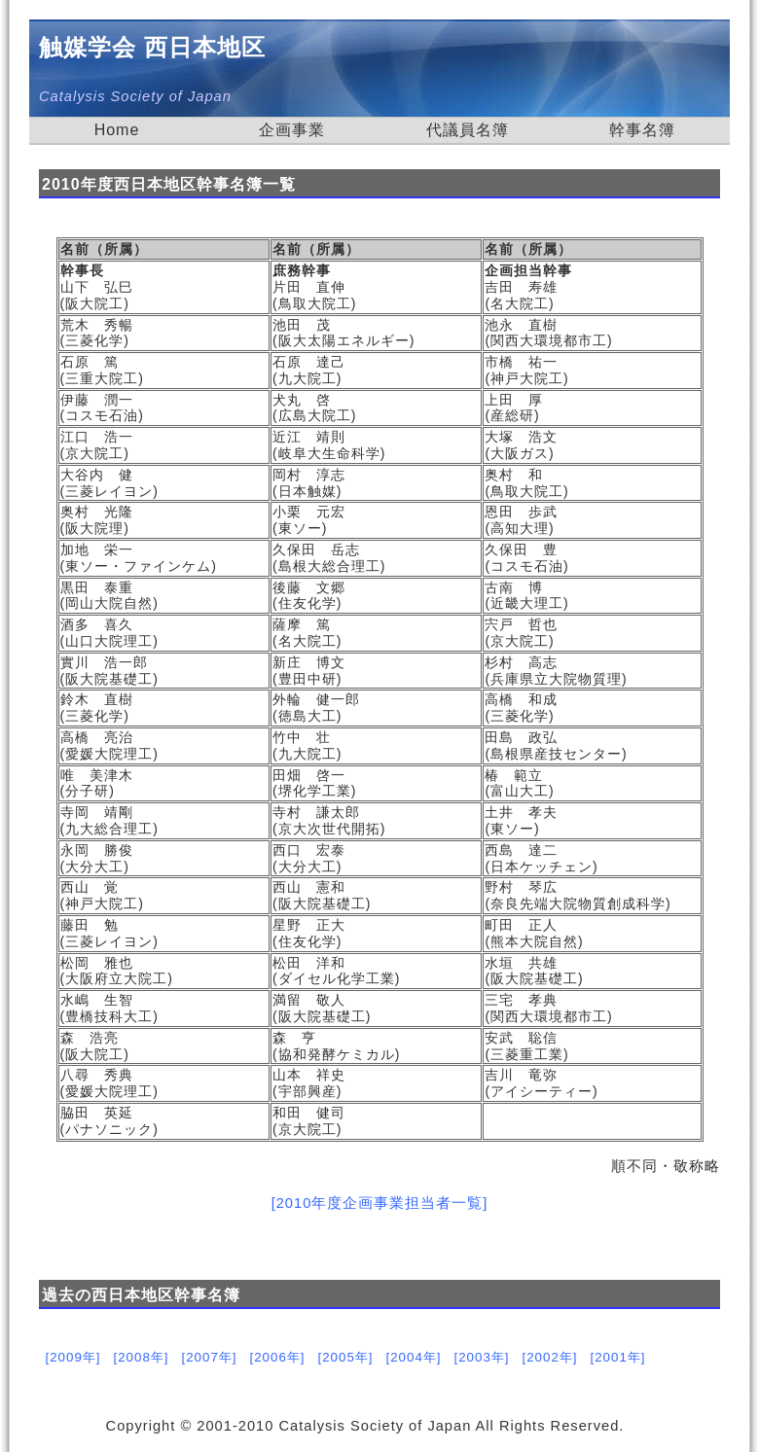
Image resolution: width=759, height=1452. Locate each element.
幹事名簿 (642, 130)
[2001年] (617, 1357)
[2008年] (140, 1357)
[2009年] (72, 1357)
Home (117, 130)
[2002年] (549, 1357)
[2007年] (208, 1357)
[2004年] (413, 1357)
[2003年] (481, 1357)
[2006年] (277, 1357)
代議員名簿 (467, 130)
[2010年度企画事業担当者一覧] (379, 1203)
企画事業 (292, 130)
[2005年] (345, 1357)
